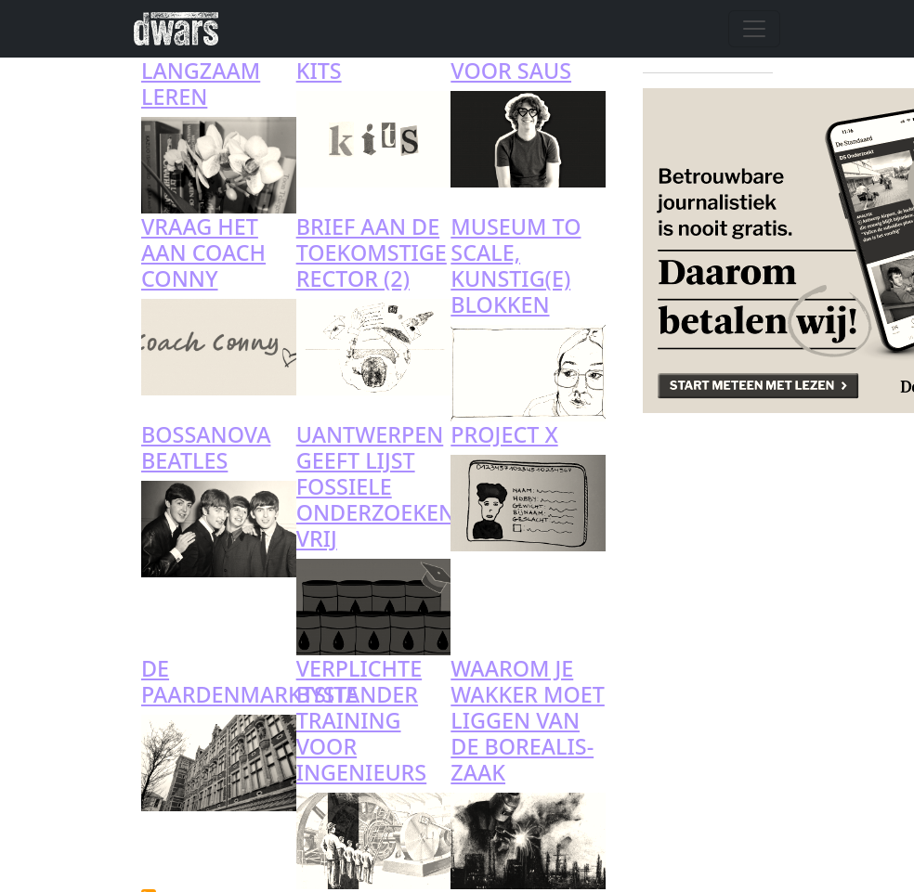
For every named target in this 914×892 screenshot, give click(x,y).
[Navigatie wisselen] (754, 28)
